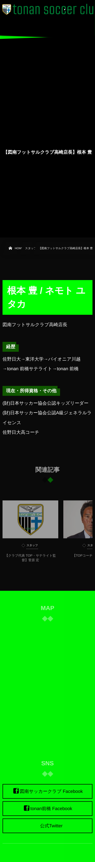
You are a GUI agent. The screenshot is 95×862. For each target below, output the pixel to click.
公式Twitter (51, 825)
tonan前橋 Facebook (51, 808)
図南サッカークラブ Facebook (51, 791)
